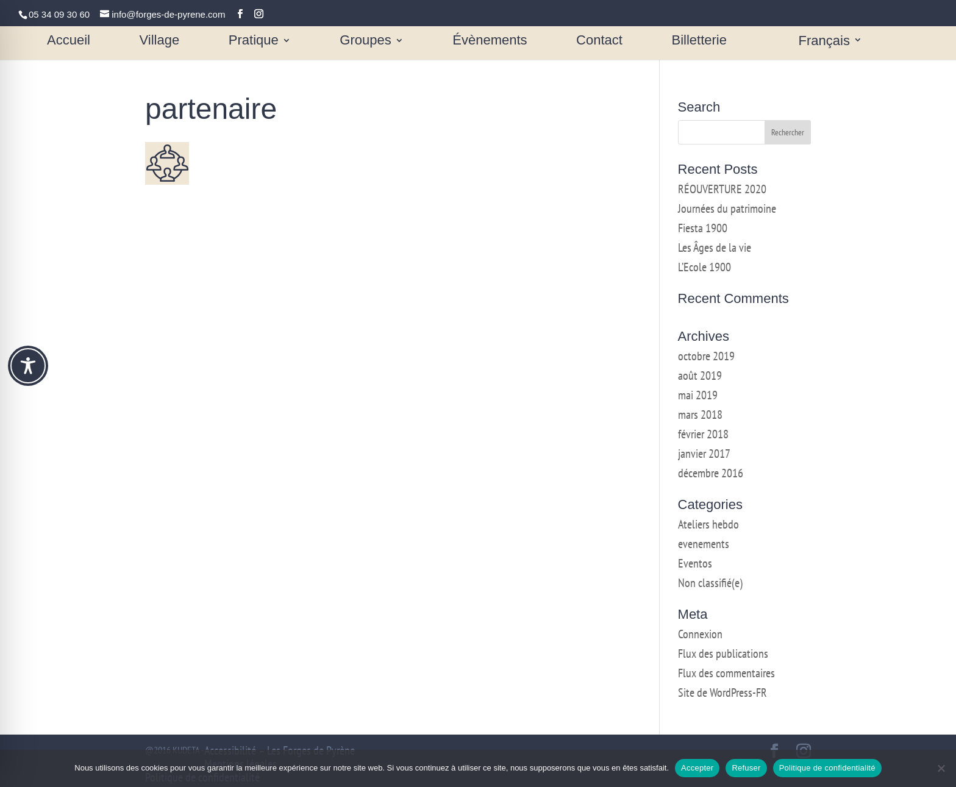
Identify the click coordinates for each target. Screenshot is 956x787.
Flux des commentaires (726, 673)
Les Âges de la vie (714, 247)
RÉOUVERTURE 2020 (722, 189)
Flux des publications (723, 653)
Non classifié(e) (710, 583)
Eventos (695, 563)
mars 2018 (700, 414)
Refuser (746, 767)
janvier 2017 (704, 453)
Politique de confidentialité (827, 767)
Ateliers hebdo (708, 524)
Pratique (254, 42)
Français (824, 41)
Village (160, 42)
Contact (599, 42)
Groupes (365, 42)
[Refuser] (941, 768)
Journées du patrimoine (727, 208)
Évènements (489, 42)
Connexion (700, 634)
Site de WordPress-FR (722, 692)
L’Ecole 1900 (704, 267)
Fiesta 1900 (702, 228)
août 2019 (700, 375)
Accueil (68, 42)
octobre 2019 (706, 356)
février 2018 (703, 434)
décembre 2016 (710, 473)
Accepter (697, 767)
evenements (703, 544)
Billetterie (699, 42)
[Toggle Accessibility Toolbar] (28, 366)
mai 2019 (698, 395)
